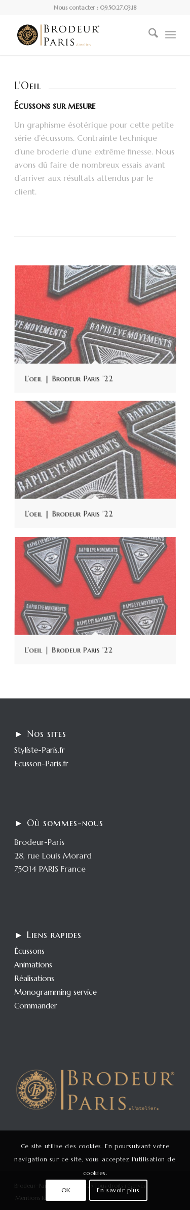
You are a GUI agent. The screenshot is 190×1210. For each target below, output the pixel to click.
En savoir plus (118, 1190)
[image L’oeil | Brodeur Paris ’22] (99, 334)
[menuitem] (148, 35)
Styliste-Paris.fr (39, 750)
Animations (33, 964)
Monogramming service (55, 992)
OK (66, 1190)
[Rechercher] (148, 35)
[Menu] (170, 35)
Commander (35, 1005)
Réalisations (34, 978)
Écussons (29, 951)
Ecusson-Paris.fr (41, 763)
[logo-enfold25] (78, 35)
